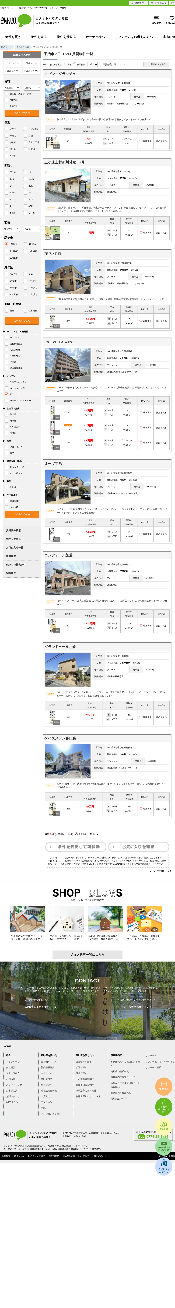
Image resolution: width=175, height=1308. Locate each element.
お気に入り (158, 3)
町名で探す (46, 1084)
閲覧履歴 (11, 573)
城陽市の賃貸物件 (85, 1084)
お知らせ (10, 1079)
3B (68, 141)
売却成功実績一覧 (120, 1071)
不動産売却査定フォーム (123, 1077)
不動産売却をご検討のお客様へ (125, 1063)
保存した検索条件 (16, 564)
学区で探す (46, 1079)
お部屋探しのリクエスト (88, 1096)
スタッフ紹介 (13, 1073)
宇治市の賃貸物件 (85, 1079)
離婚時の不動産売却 (121, 1093)
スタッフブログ (14, 1084)
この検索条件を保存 (156, 64)
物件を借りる (66, 37)
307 (68, 534)
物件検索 (137, 3)
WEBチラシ (12, 1102)
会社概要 (10, 1067)
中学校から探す (31, 71)
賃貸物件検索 (13, 530)
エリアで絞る (12, 63)
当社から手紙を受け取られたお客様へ (125, 1085)
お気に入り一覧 (14, 547)
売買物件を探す (49, 1061)
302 (68, 717)
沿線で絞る (31, 63)
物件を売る (39, 37)
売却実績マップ (119, 1098)
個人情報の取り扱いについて (76, 1156)
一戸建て (45, 1096)
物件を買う (13, 37)
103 (68, 321)
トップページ (13, 1061)
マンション (46, 1102)
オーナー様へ (95, 37)
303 (68, 809)
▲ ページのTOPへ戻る (161, 871)
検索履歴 (11, 556)
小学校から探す (12, 71)
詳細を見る (161, 141)
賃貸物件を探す (84, 1061)
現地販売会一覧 (49, 1090)
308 (68, 442)
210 (68, 429)
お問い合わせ (13, 1096)
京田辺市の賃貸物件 (86, 1090)
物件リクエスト (14, 539)
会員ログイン (48, 1073)
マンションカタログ (51, 1113)
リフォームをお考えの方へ (134, 37)
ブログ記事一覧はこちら (87, 954)
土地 (43, 1108)
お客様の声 (12, 1090)
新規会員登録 (48, 1067)
